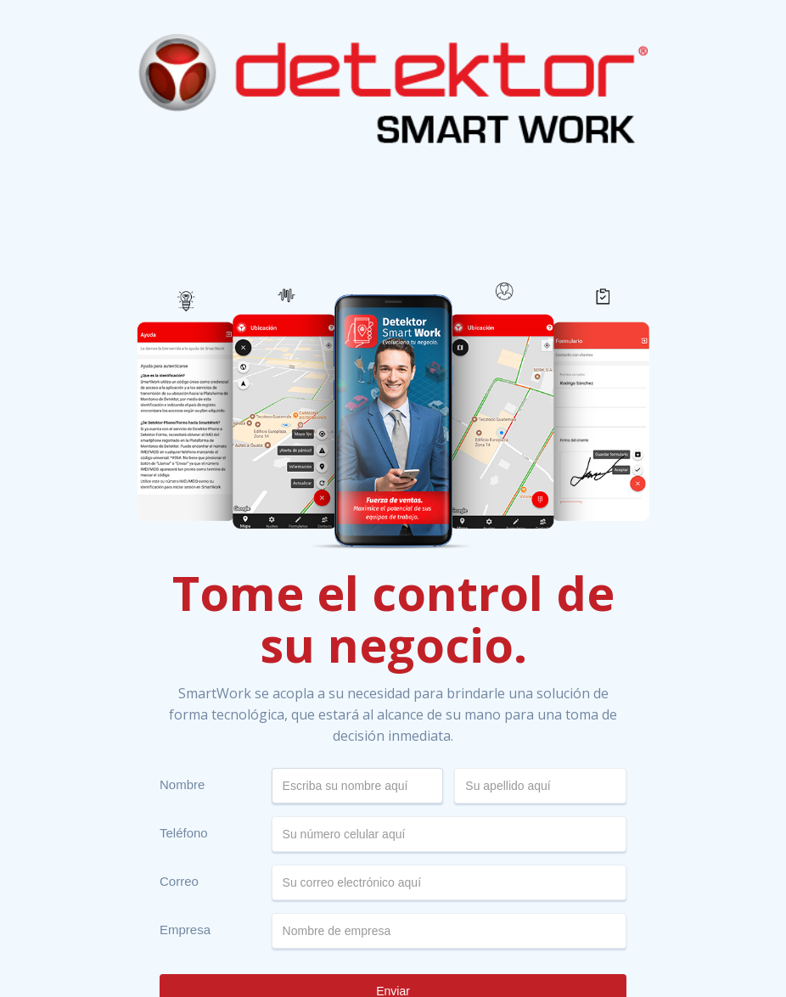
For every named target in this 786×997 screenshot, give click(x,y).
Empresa (185, 929)
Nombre (182, 784)
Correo (179, 881)
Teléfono (184, 833)
